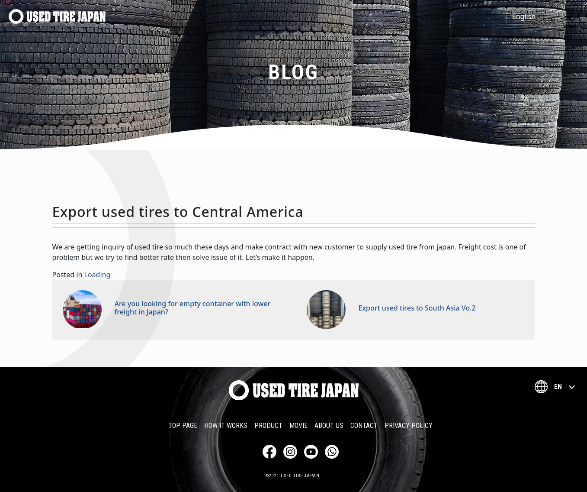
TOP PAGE (182, 425)
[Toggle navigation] (570, 16)
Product (268, 425)
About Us (328, 425)
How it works (225, 425)
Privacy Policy (409, 425)
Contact (364, 425)
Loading (97, 274)
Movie (298, 425)
